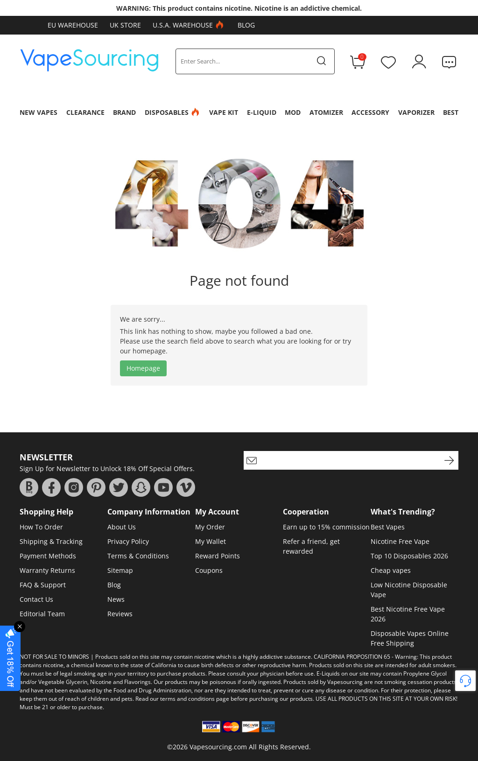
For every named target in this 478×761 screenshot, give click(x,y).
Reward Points (217, 555)
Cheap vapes (391, 570)
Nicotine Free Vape (400, 541)
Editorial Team (42, 613)
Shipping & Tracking (51, 541)
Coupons (209, 570)
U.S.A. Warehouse (189, 25)
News (116, 599)
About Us (121, 526)
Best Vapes (388, 526)
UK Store (125, 25)
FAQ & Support (43, 584)
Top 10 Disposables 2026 (409, 555)
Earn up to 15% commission (326, 526)
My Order (210, 526)
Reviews (120, 613)
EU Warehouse (73, 25)
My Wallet (210, 541)
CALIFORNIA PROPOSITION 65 (352, 657)
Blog (246, 25)
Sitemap (120, 570)
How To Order (41, 526)
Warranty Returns (47, 570)
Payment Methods (48, 555)
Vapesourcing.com (218, 746)
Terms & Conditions (138, 555)
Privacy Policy (128, 541)
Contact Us (36, 599)
